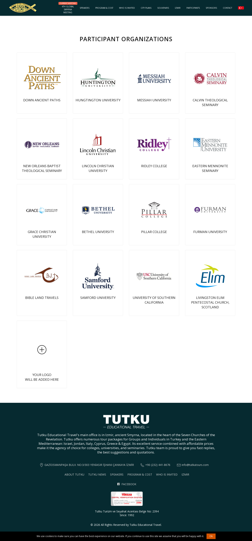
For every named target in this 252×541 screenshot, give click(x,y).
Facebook (126, 484)
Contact (227, 8)
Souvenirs (163, 8)
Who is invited (127, 8)
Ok (211, 536)
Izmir (178, 8)
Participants (193, 8)
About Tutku (74, 474)
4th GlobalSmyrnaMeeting (68, 8)
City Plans (146, 8)
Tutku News (97, 474)
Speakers (84, 8)
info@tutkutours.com (195, 465)
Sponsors (211, 8)
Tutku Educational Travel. (146, 525)
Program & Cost (104, 8)
